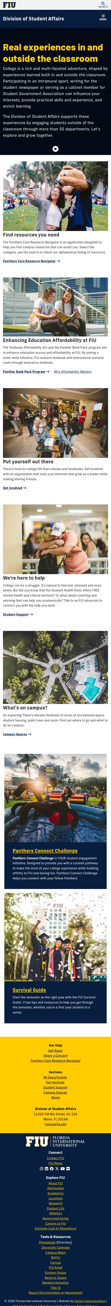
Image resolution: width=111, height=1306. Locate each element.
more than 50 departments (64, 128)
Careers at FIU (55, 1223)
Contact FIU (55, 1158)
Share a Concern (56, 1056)
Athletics (55, 1213)
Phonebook (47, 1242)
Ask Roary (55, 1051)
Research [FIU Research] (55, 1203)
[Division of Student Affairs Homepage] (33, 19)
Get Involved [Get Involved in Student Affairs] (55, 1082)
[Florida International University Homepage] (29, 5)
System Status (55, 1273)
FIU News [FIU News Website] (55, 1163)
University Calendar (55, 1247)
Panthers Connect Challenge (45, 851)
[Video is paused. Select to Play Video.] (55, 149)
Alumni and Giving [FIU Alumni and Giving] (55, 1218)
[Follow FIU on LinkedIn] (47, 1168)
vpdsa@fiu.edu (56, 1124)
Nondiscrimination (55, 1283)
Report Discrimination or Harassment (55, 1293)
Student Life (55, 1208)
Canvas (55, 1263)
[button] (103, 4)
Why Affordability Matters (72, 372)
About (55, 1097)
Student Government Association (33, 93)
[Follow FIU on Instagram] (42, 1168)
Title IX (56, 1288)
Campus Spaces (15, 734)
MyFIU (55, 1257)
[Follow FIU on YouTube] (63, 1168)
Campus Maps (55, 1253)
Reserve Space (56, 1278)
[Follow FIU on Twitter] (57, 1168)
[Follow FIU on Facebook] (52, 1168)
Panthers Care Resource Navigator (29, 261)
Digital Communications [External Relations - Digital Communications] (89, 1301)
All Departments (55, 1077)
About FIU (55, 1183)
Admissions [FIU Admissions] (55, 1188)
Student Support (16, 614)
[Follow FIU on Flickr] (68, 1168)
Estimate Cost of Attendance (55, 1228)
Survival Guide (29, 990)
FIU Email (55, 1267)
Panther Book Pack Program (24, 372)
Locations (56, 1198)
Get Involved (12, 488)
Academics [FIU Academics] (55, 1193)
